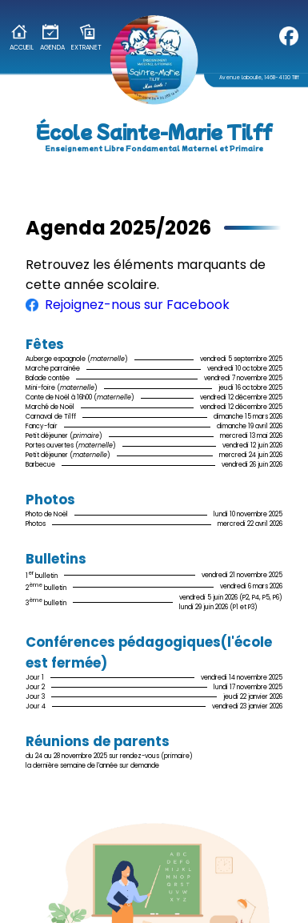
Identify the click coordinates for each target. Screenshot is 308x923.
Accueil (22, 38)
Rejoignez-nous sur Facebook (128, 304)
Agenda (52, 38)
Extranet (86, 38)
